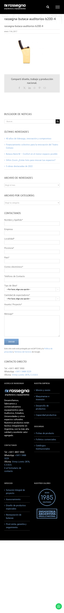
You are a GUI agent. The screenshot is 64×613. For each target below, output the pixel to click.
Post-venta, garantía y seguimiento (16, 526)
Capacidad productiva (46, 415)
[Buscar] (58, 121)
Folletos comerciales (46, 439)
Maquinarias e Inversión (42, 398)
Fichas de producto (45, 433)
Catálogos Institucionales (43, 447)
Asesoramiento (13, 499)
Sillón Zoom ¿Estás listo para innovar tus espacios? (30, 160)
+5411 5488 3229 (23, 371)
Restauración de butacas (13, 516)
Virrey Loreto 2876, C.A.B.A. (25, 375)
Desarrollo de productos (42, 407)
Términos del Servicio (22, 352)
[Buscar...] (30, 121)
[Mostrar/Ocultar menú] (57, 7)
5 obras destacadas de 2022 (19, 166)
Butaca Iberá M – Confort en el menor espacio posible (31, 154)
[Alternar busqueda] (48, 7)
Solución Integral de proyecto (15, 492)
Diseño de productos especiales (16, 507)
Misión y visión (43, 390)
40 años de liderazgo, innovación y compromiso (28, 138)
